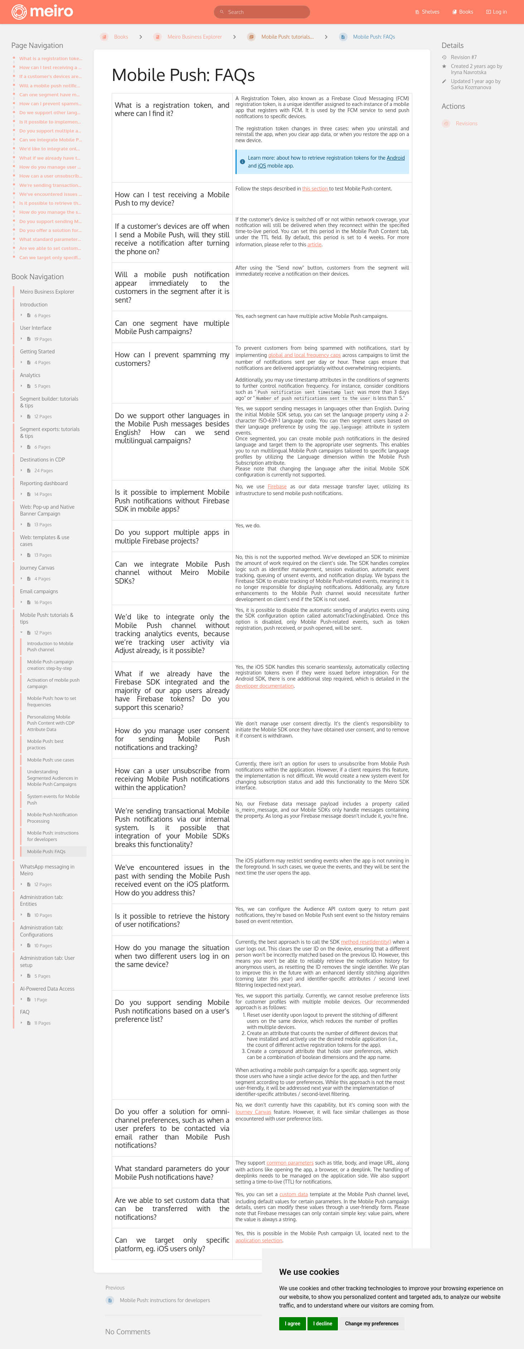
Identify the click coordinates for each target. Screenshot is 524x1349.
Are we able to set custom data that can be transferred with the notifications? (50, 248)
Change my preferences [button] (371, 1323)
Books (462, 12)
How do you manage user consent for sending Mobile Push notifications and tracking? (50, 167)
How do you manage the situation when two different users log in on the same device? (50, 212)
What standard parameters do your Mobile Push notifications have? (50, 239)
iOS (262, 166)
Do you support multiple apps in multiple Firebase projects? (50, 130)
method (350, 942)
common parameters (290, 1163)
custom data (294, 1194)
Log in (496, 12)
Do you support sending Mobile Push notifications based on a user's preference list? (50, 221)
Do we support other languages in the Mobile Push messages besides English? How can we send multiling (50, 112)
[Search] (221, 12)
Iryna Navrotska (468, 72)
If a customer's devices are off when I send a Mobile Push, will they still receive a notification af (50, 76)
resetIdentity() (375, 942)
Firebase (277, 486)
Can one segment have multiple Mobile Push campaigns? (50, 94)
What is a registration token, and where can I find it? (50, 58)
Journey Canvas (253, 1112)
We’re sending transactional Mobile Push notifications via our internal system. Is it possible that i (50, 185)
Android (396, 158)
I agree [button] (292, 1323)
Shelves (427, 12)
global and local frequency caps (304, 355)
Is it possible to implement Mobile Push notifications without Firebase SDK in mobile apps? (50, 122)
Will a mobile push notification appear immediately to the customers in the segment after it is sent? (50, 85)
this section (315, 188)
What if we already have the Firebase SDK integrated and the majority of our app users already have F (50, 158)
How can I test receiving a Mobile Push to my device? (50, 67)
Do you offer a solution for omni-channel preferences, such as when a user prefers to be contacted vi (50, 230)
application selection (259, 1240)
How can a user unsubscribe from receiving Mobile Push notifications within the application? (50, 176)
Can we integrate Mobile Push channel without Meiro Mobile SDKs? (50, 139)
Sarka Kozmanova (471, 87)
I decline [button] (322, 1323)
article (314, 244)
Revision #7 (459, 57)
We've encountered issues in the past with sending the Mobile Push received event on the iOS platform (50, 194)
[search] (262, 12)
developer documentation (264, 686)
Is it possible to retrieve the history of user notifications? (50, 203)
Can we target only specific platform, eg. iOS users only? (50, 257)
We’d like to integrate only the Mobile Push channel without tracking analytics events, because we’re (50, 148)
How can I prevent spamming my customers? (50, 103)
